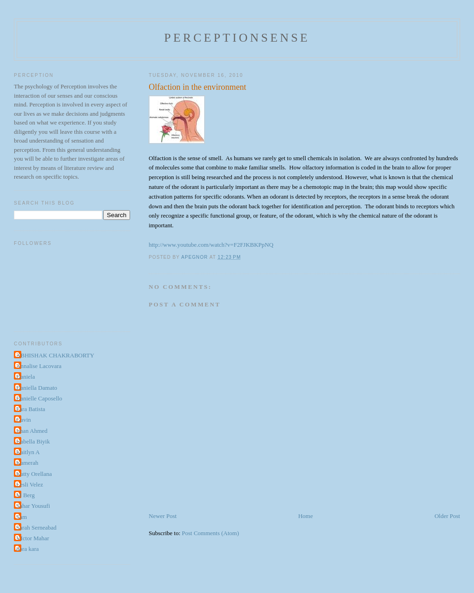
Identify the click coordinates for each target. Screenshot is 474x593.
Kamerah (27, 462)
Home (305, 515)
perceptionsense (237, 37)
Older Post (447, 515)
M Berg (25, 495)
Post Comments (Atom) (210, 533)
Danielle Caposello (39, 398)
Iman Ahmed (32, 430)
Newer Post (162, 515)
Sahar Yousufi (33, 505)
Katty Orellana (34, 473)
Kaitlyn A (28, 452)
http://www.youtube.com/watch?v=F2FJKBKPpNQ (211, 244)
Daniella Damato (36, 387)
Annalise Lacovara (39, 365)
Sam (21, 516)
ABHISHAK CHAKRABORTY (55, 355)
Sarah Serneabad (36, 527)
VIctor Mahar (32, 538)
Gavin (23, 419)
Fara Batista (30, 409)
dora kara (27, 548)
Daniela (25, 376)
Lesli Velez (29, 484)
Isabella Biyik (33, 441)
